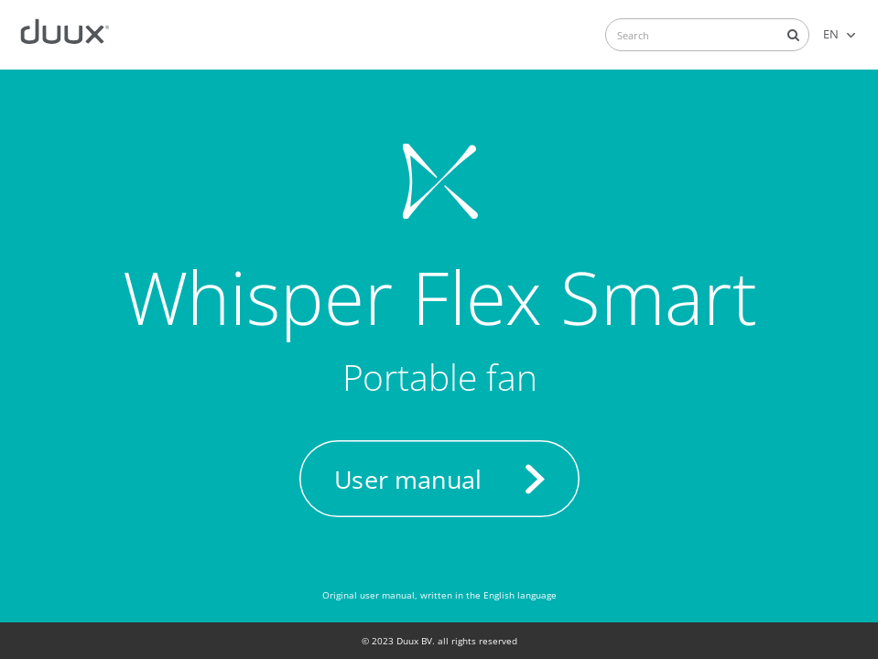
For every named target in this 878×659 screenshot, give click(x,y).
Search (793, 34)
